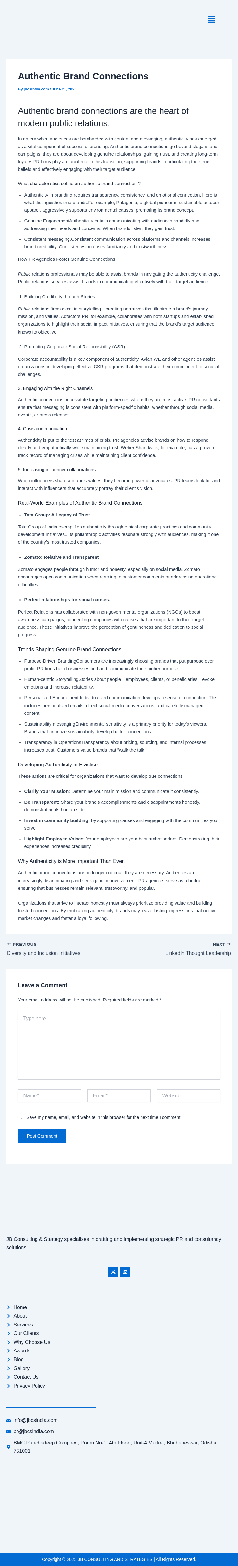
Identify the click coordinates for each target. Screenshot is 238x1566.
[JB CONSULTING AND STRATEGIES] (119, 1511)
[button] (211, 20)
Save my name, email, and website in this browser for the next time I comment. (104, 1117)
